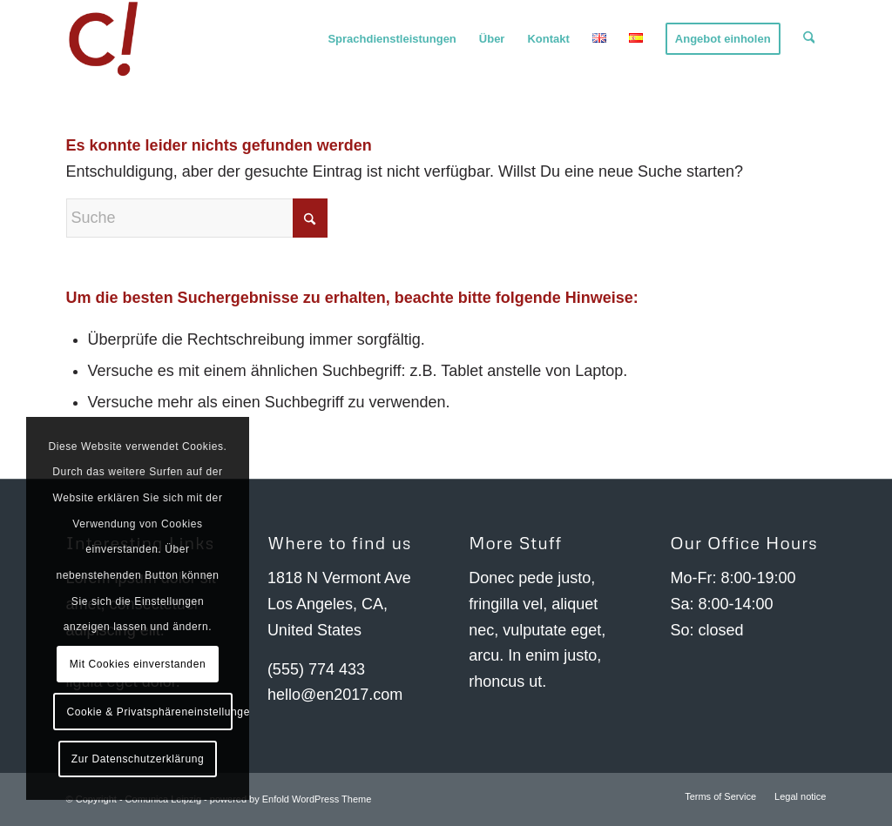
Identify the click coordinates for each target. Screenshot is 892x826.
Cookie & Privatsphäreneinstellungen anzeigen (149, 712)
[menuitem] (392, 39)
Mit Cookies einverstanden (138, 664)
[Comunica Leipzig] (105, 39)
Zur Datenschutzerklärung (137, 759)
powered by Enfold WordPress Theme (290, 799)
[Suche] (809, 39)
